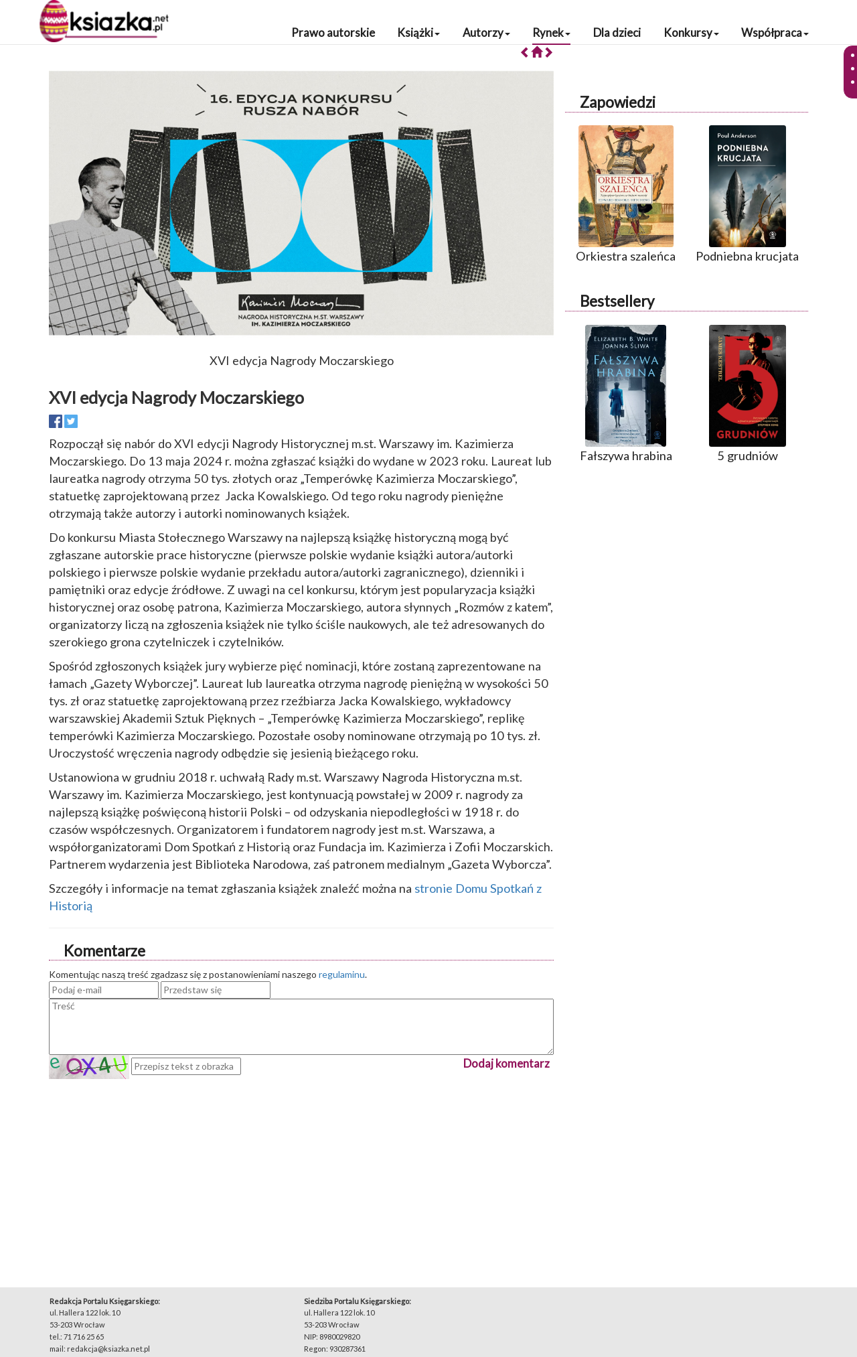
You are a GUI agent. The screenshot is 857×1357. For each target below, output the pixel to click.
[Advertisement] (301, 1173)
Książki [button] (418, 32)
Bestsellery (617, 301)
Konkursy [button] (691, 32)
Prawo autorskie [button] (333, 32)
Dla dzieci (617, 32)
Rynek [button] (551, 32)
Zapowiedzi (617, 102)
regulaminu (342, 974)
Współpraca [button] (775, 32)
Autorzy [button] (486, 32)
